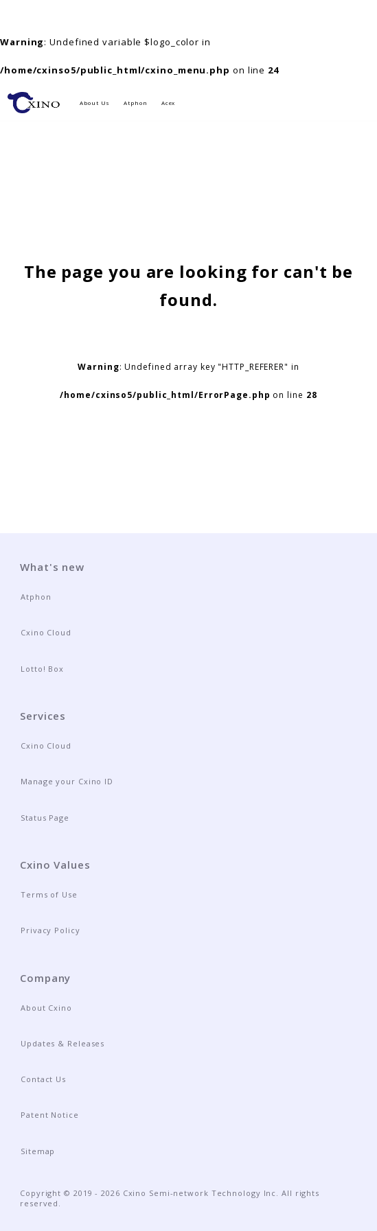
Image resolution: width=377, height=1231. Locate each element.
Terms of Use (49, 894)
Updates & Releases (62, 1043)
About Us (95, 102)
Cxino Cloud (46, 632)
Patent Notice (50, 1115)
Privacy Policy (50, 930)
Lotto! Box (42, 669)
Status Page (45, 817)
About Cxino (46, 1008)
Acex (168, 102)
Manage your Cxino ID (67, 781)
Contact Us (43, 1079)
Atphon (135, 102)
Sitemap (38, 1151)
